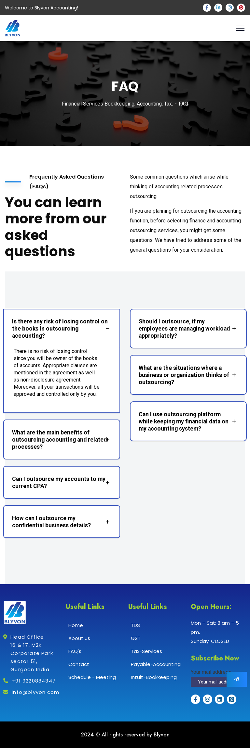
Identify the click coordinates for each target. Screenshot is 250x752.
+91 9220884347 (34, 684)
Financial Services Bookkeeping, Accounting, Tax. (117, 104)
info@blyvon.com (35, 696)
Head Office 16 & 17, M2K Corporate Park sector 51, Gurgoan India (31, 657)
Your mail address (211, 676)
